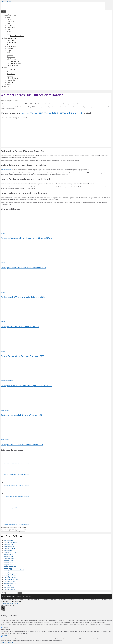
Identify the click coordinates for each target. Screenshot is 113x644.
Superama (10, 82)
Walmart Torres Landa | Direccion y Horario (13, 529)
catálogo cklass (9, 544)
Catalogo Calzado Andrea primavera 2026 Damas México (27, 238)
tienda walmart (22, 527)
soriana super (14, 61)
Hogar (6, 67)
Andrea (9, 17)
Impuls (9, 32)
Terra (8, 34)
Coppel (9, 51)
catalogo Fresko (9, 558)
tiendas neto (11, 57)
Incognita (10, 25)
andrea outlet (9, 380)
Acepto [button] (16, 603)
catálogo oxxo (8, 550)
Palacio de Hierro (12, 78)
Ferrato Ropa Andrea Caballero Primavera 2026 (22, 356)
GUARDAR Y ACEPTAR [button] (7, 642)
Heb (8, 44)
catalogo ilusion (9, 564)
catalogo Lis (8, 568)
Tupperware (11, 70)
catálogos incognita (10, 566)
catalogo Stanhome (10, 576)
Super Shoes (11, 27)
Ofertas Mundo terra (17, 36)
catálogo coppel (9, 546)
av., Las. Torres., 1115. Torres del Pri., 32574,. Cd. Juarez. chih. (53, 113)
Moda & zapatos (10, 15)
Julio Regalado (11, 59)
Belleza (6, 86)
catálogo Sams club (10, 578)
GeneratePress (27, 596)
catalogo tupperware (11, 574)
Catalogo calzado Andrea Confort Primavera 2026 (23, 267)
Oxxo (8, 53)
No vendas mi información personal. (11, 601)
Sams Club (10, 40)
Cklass (9, 19)
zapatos (7, 410)
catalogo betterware (10, 542)
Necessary (5, 628)
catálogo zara (9, 585)
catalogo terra (8, 572)
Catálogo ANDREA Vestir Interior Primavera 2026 (23, 297)
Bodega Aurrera (12, 46)
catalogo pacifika (9, 589)
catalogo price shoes (10, 552)
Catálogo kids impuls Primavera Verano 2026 (21, 415)
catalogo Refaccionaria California (14, 570)
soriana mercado (15, 63)
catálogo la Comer (10, 548)
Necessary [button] (4, 626)
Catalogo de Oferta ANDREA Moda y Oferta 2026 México (26, 385)
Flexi (8, 30)
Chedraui (10, 49)
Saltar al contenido (6, 1)
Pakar (8, 23)
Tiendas (9, 527)
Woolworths (11, 80)
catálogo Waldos (10, 581)
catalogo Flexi (8, 556)
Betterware (10, 72)
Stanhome (10, 76)
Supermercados (10, 38)
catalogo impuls (9, 562)
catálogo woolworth (10, 583)
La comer (10, 55)
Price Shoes (10, 21)
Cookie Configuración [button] (7, 603)
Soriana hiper (14, 65)
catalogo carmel (9, 587)
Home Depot (11, 74)
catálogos (10, 84)
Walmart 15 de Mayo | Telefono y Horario (13, 531)
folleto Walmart (12, 42)
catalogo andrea (9, 540)
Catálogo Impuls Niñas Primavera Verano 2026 (22, 444)
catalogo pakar (8, 554)
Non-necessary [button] (5, 635)
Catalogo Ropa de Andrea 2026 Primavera (20, 326)
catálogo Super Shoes (11, 580)
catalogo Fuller (8, 560)
